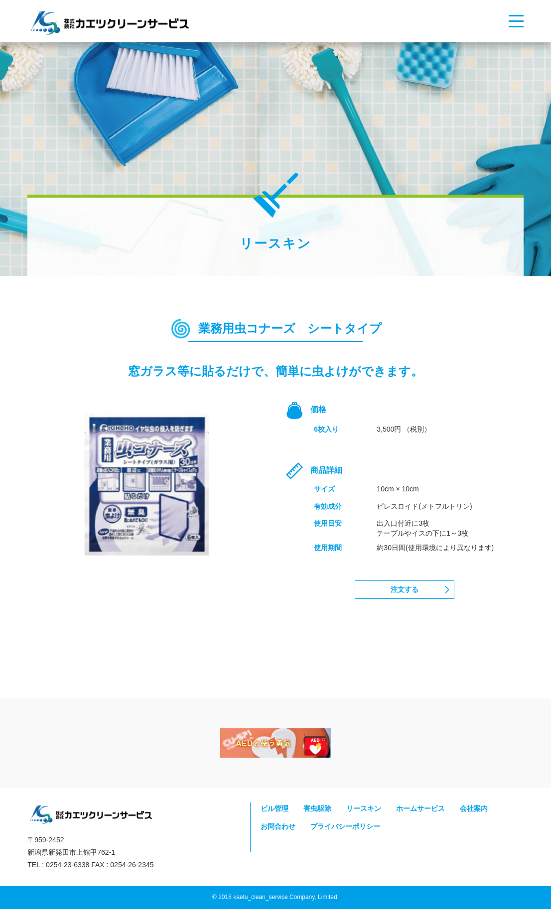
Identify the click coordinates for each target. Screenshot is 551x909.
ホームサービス (420, 809)
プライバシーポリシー (345, 826)
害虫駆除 (317, 809)
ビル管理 (274, 809)
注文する (404, 589)
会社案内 (474, 809)
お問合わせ (278, 826)
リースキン (363, 809)
